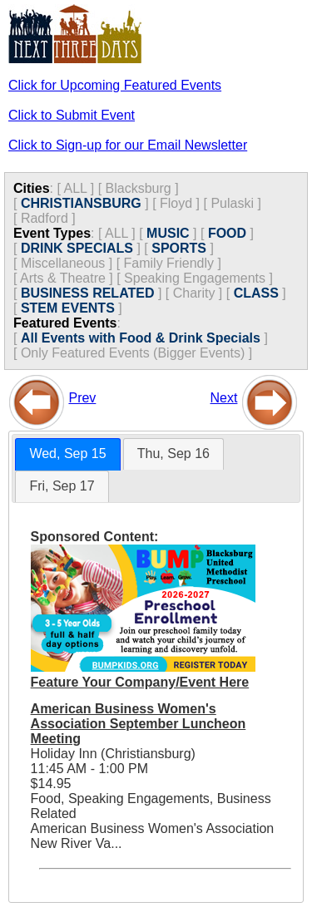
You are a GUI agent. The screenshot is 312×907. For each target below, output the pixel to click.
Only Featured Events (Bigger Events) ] (136, 353)
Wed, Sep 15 (67, 453)
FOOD (227, 233)
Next (224, 398)
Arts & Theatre (63, 278)
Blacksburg (138, 188)
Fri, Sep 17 (61, 486)
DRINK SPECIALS (77, 248)
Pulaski (232, 203)
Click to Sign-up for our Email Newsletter (127, 145)
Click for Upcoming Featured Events (114, 85)
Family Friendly (169, 263)
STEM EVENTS (68, 308)
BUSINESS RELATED (88, 293)
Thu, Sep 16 (173, 453)
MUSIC (168, 233)
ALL (75, 188)
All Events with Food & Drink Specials (140, 338)
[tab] (67, 454)
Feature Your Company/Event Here (140, 682)
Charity (194, 293)
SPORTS (178, 248)
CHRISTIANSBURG (81, 203)
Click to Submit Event (71, 115)
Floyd (176, 203)
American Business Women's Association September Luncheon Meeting (138, 724)
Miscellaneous (63, 263)
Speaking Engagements (194, 278)
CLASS (256, 293)
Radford (44, 218)
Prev (82, 398)
